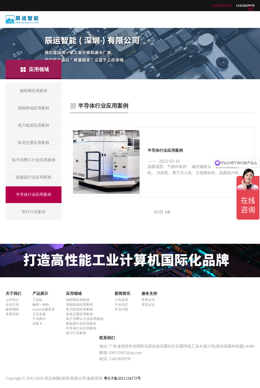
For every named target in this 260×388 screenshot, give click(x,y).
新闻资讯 (122, 293)
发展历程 (12, 314)
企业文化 (12, 305)
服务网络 (12, 309)
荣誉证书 (148, 300)
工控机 (37, 300)
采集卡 (37, 324)
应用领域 (74, 293)
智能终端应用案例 (79, 305)
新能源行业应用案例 (81, 324)
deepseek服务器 (43, 309)
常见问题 (121, 309)
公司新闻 (121, 300)
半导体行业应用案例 (81, 328)
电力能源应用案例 (79, 309)
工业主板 (39, 314)
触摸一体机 (40, 305)
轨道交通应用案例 (79, 314)
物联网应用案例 (77, 300)
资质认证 (148, 305)
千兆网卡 (39, 319)
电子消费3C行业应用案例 (84, 319)
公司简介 (12, 300)
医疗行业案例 (76, 333)
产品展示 (40, 293)
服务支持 (149, 293)
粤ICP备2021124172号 (122, 378)
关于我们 (13, 293)
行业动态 (121, 305)
